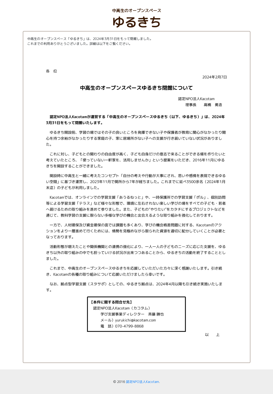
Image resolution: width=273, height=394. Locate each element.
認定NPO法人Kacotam (142, 381)
